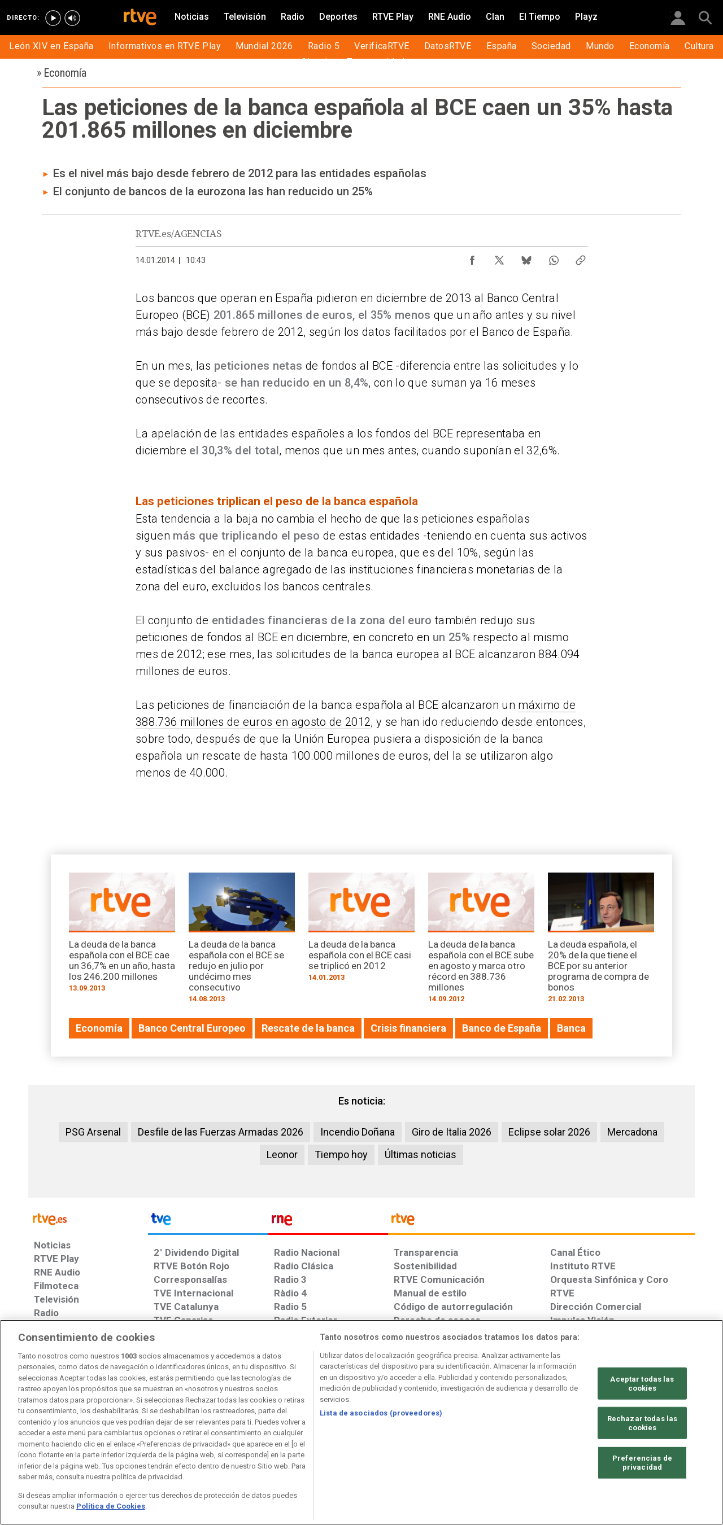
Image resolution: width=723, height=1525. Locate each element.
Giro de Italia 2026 (451, 1132)
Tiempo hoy (341, 1154)
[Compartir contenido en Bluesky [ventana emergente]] (526, 257)
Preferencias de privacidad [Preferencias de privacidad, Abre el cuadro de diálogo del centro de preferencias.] (642, 1462)
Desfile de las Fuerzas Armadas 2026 (220, 1132)
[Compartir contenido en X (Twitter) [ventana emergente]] (499, 257)
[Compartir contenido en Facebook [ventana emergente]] (472, 257)
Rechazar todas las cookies (642, 1423)
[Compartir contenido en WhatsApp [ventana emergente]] (553, 257)
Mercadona (632, 1132)
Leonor (282, 1154)
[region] (361, 1422)
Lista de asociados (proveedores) (381, 1413)
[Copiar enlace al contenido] (580, 257)
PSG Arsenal (93, 1132)
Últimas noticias (420, 1154)
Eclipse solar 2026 (549, 1132)
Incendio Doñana (357, 1132)
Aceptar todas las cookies (642, 1383)
